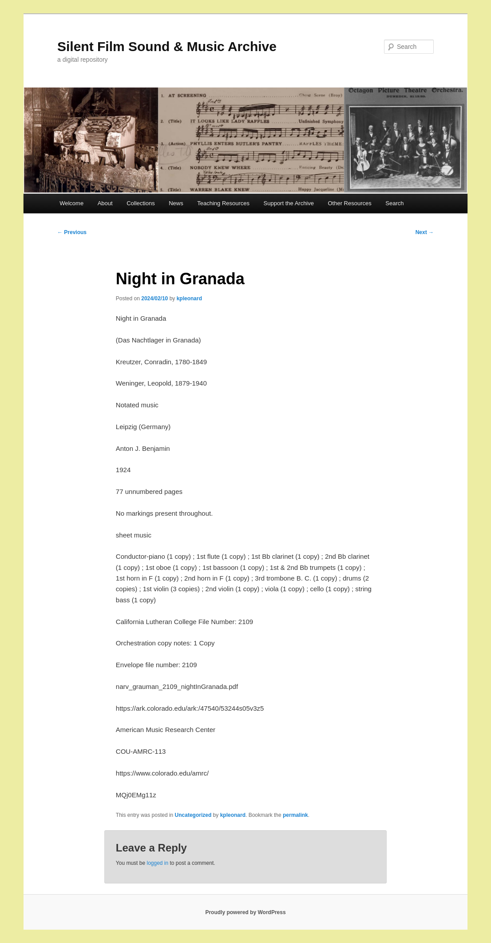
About (105, 203)
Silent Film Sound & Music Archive (167, 46)
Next (425, 232)
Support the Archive (289, 203)
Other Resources (350, 203)
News (176, 203)
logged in (157, 863)
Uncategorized (193, 815)
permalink (295, 815)
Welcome (71, 203)
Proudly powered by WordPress (245, 912)
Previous (72, 232)
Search (394, 203)
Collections (141, 203)
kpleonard (189, 298)
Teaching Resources (223, 203)
